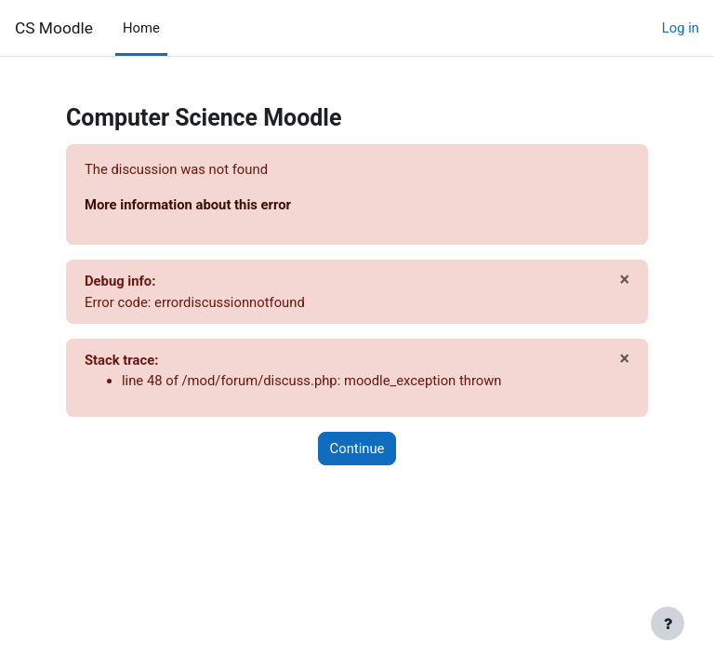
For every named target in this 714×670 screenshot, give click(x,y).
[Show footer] (667, 623)
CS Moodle (54, 28)
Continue (357, 448)
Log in (680, 28)
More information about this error (188, 204)
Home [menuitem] (141, 28)
